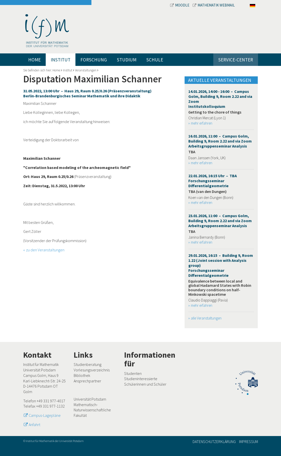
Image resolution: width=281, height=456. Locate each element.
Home (34, 60)
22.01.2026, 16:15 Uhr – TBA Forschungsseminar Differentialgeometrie (212, 180)
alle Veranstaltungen (206, 318)
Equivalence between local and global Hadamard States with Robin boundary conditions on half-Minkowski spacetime (219, 288)
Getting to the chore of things (214, 112)
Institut (60, 60)
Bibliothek (82, 375)
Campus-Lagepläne (45, 415)
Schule (154, 60)
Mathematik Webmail (214, 5)
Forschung (93, 60)
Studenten (133, 373)
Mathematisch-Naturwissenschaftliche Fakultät (92, 410)
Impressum (248, 441)
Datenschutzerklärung (214, 441)
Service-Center (235, 60)
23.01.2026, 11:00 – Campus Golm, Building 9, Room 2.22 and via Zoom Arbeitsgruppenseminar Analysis (220, 220)
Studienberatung (87, 364)
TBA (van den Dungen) (207, 191)
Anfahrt (34, 424)
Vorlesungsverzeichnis (92, 369)
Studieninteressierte (140, 378)
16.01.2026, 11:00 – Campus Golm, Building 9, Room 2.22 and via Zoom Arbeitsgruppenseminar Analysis (220, 141)
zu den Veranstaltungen (45, 249)
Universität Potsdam (90, 399)
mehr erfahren (201, 123)
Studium (126, 60)
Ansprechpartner (87, 380)
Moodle (180, 5)
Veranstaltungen (85, 70)
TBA (191, 151)
